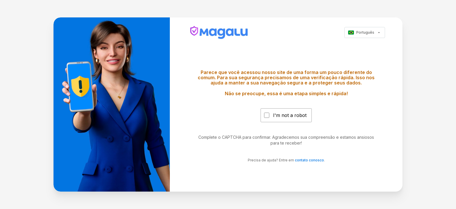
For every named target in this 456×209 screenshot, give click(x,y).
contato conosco (309, 160)
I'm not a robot (290, 115)
